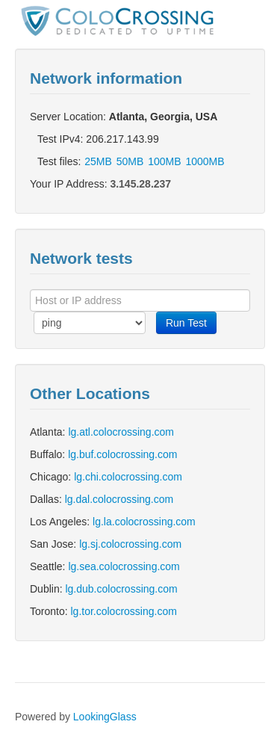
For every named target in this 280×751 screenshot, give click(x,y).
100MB (164, 161)
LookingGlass (105, 717)
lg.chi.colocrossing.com (128, 477)
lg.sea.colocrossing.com (123, 566)
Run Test (186, 323)
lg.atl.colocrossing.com (121, 432)
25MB (98, 161)
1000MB (204, 161)
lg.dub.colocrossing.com (121, 589)
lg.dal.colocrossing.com (119, 499)
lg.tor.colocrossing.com (123, 611)
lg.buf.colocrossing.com (122, 454)
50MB (130, 161)
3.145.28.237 (140, 184)
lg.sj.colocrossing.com (130, 544)
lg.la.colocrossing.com (144, 522)
